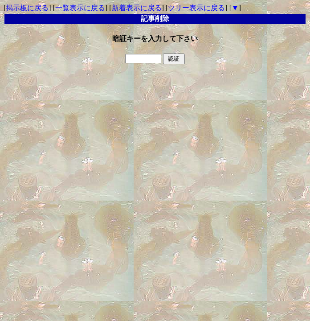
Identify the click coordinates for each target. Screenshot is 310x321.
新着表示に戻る (137, 8)
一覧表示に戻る (80, 8)
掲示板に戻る (27, 8)
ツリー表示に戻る (196, 8)
